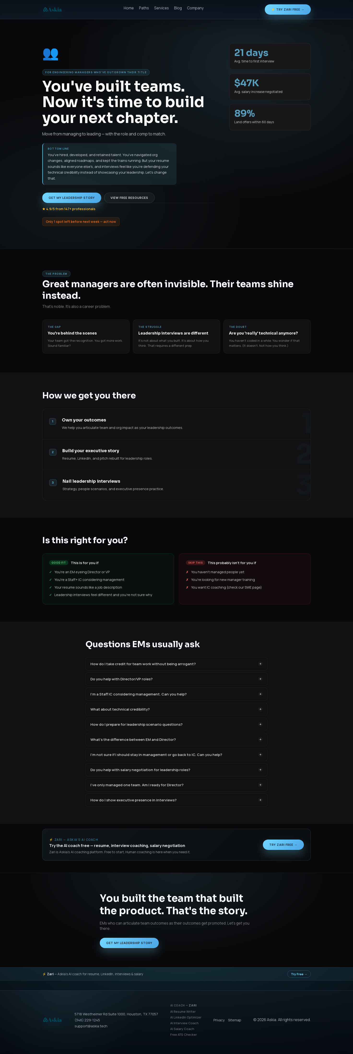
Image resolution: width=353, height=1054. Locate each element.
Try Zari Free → (283, 845)
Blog (178, 8)
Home (129, 8)
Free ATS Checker (183, 1034)
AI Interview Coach (184, 1023)
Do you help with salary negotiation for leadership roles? (176, 769)
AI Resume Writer (183, 1011)
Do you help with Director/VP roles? (176, 679)
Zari (193, 1005)
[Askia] (52, 9)
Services (161, 8)
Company (195, 8)
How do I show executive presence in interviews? (176, 800)
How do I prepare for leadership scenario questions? (176, 724)
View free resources (129, 198)
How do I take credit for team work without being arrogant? (176, 663)
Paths (144, 8)
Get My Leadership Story (72, 198)
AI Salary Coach (182, 1029)
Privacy (219, 1020)
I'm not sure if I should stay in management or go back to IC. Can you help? (176, 754)
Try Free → (299, 974)
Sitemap (234, 1020)
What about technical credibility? (176, 709)
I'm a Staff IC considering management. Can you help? (176, 694)
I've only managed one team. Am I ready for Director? (176, 784)
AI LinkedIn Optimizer (185, 1017)
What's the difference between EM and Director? (176, 739)
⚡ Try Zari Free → (287, 9)
